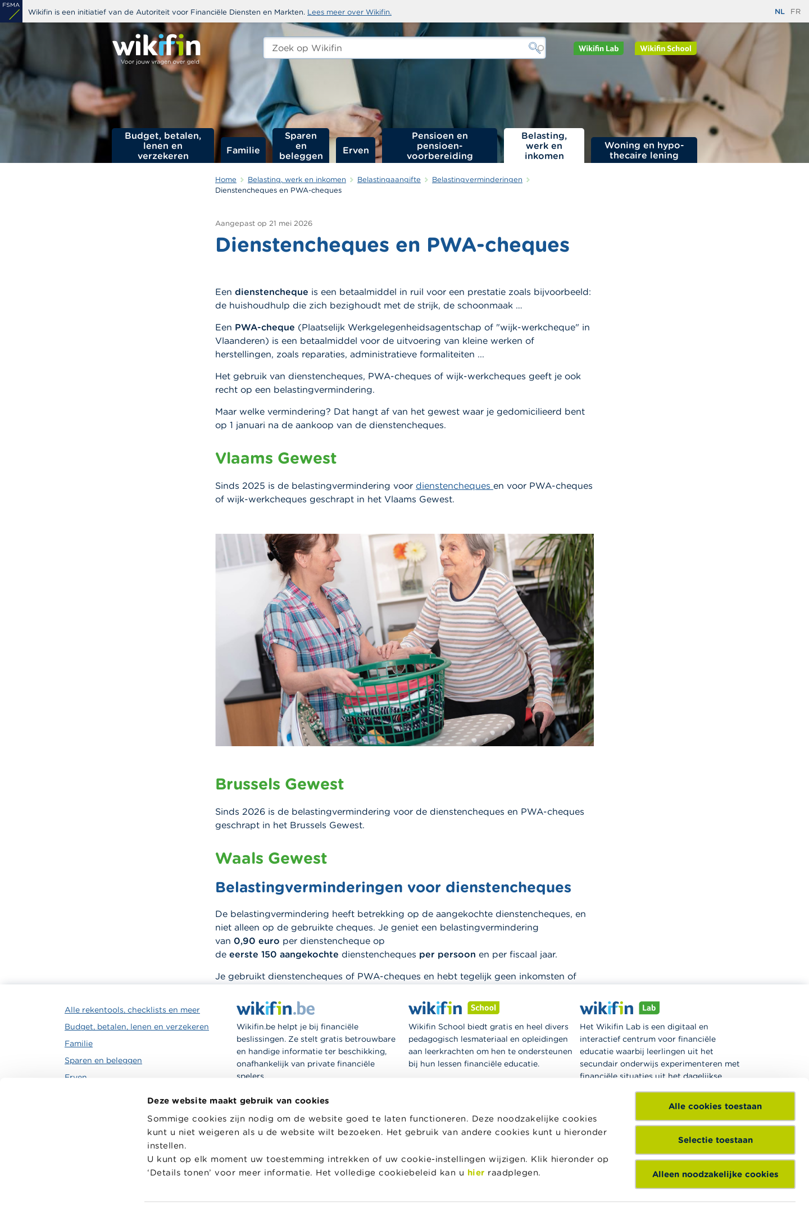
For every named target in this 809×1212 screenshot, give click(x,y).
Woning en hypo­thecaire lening (644, 150)
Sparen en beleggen (301, 145)
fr (795, 11)
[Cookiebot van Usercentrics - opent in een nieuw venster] (73, 1190)
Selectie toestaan (715, 1066)
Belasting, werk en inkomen (544, 145)
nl (780, 11)
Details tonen (176, 1189)
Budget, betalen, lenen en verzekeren (163, 145)
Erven (356, 150)
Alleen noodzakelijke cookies (715, 1101)
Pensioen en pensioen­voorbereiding (440, 145)
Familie (243, 150)
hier (476, 1099)
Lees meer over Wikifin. (349, 12)
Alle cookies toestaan (715, 1033)
